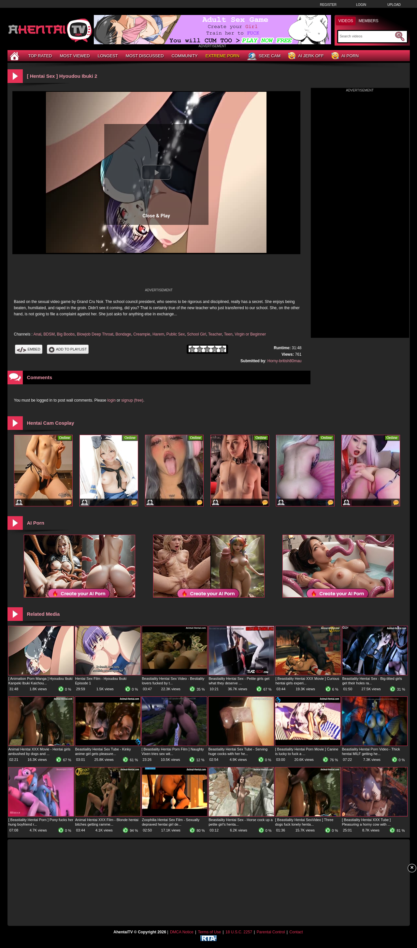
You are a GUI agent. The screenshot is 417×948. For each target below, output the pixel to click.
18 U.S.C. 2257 (238, 932)
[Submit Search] (399, 36)
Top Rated (40, 55)
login (112, 400)
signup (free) (132, 400)
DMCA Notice (182, 932)
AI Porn (345, 56)
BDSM (49, 334)
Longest (108, 55)
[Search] (366, 36)
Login (361, 5)
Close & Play (156, 216)
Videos (345, 21)
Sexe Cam (263, 56)
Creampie (141, 334)
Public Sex (175, 334)
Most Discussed (145, 55)
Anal (37, 334)
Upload (394, 5)
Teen (228, 334)
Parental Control (271, 932)
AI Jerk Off (306, 56)
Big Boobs (66, 334)
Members (369, 21)
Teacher (215, 334)
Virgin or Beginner (250, 334)
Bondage (123, 334)
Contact (296, 932)
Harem (158, 334)
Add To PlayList (68, 349)
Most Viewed (75, 55)
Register (328, 5)
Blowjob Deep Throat (95, 334)
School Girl (196, 334)
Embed (28, 349)
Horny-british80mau (284, 361)
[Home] (15, 56)
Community (185, 55)
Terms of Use (209, 932)
